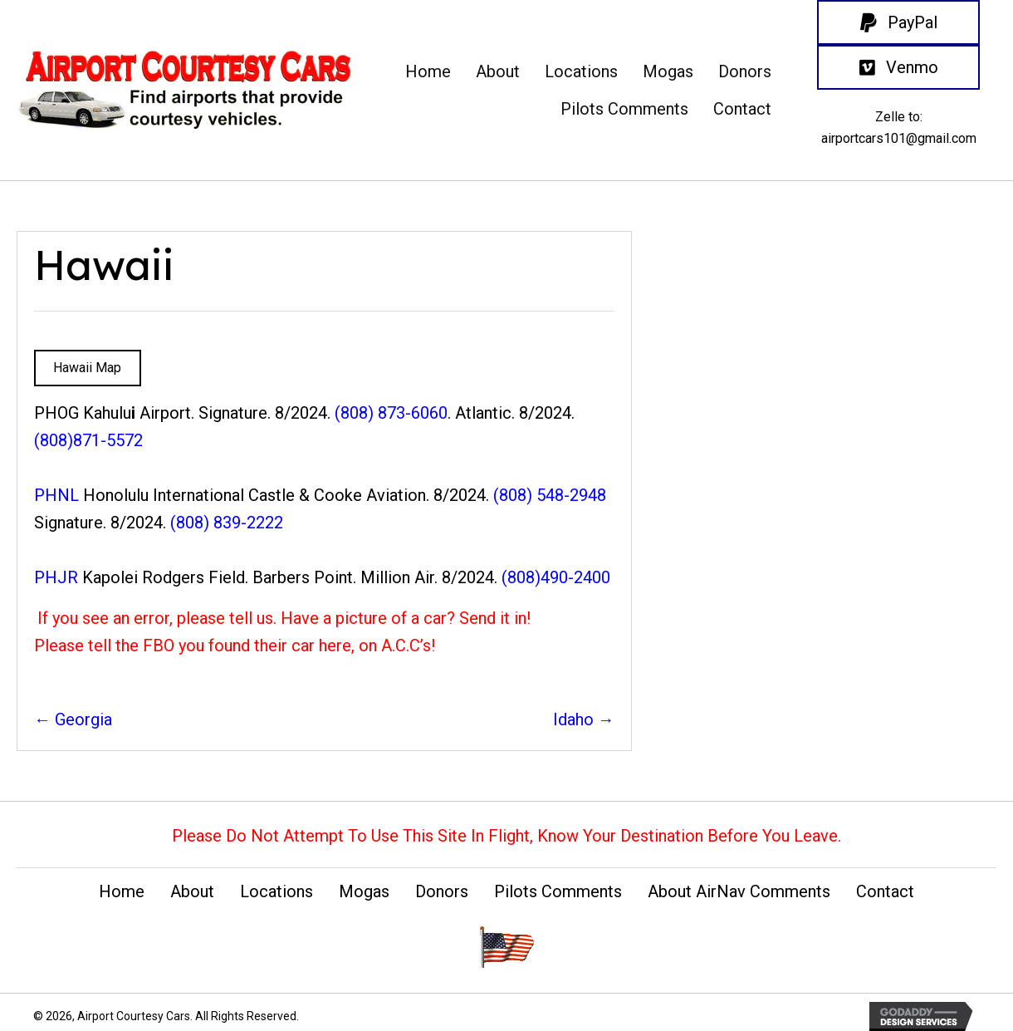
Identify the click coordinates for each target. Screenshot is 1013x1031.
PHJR (56, 577)
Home (121, 891)
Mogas (364, 891)
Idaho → (583, 719)
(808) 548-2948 (549, 495)
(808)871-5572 (88, 440)
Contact (885, 891)
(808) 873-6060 (391, 413)
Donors (441, 891)
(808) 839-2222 (226, 523)
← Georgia (73, 719)
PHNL (56, 495)
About (192, 891)
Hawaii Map (87, 368)
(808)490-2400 (556, 577)
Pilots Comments (558, 891)
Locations (276, 891)
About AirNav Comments (739, 891)
